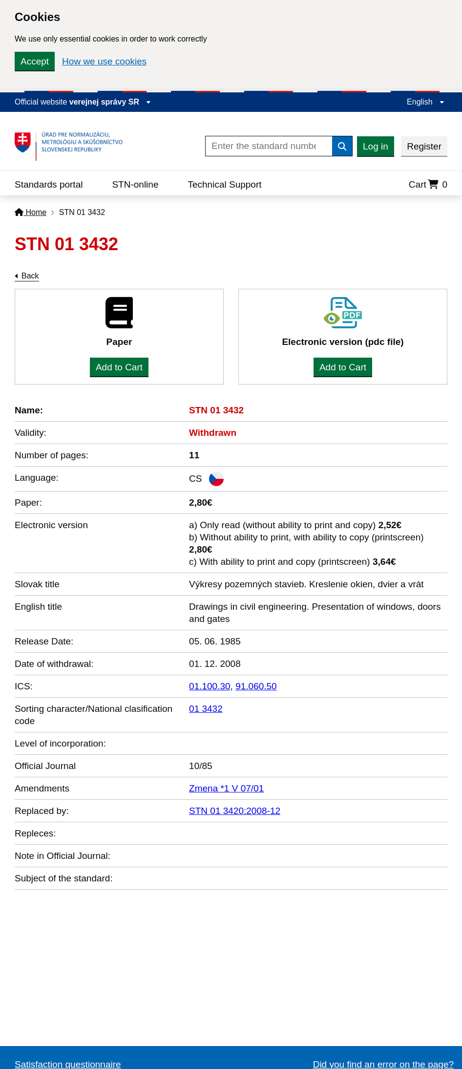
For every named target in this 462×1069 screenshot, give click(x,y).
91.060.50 (256, 686)
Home (30, 212)
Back (30, 276)
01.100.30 (210, 686)
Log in (375, 146)
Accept (35, 61)
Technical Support (224, 184)
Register (424, 146)
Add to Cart (119, 367)
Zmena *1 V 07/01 (226, 788)
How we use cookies (104, 61)
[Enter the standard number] (269, 146)
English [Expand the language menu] (425, 102)
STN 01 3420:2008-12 (234, 811)
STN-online (135, 184)
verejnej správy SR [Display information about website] (110, 102)
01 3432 (206, 709)
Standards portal (49, 184)
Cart (428, 184)
